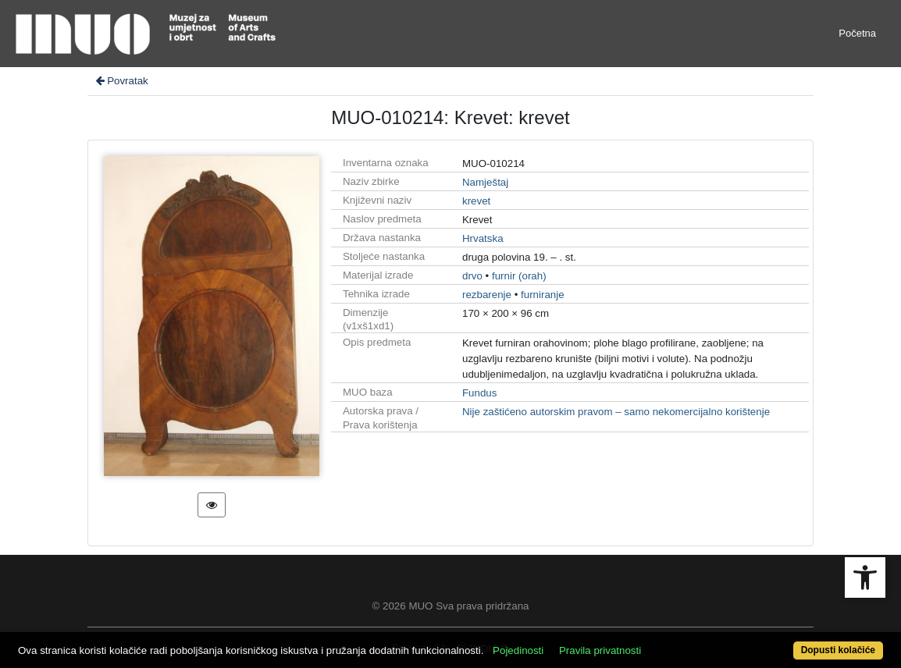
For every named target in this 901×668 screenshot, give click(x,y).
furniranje (542, 294)
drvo (472, 276)
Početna (857, 33)
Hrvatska (483, 238)
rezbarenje (486, 294)
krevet (476, 201)
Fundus (479, 393)
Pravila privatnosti (600, 650)
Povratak (121, 81)
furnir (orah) (519, 276)
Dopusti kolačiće (838, 650)
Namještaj (485, 182)
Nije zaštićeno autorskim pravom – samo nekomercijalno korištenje (616, 412)
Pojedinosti (518, 650)
